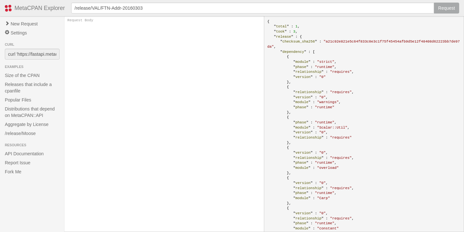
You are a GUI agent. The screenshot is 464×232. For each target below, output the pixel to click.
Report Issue (17, 162)
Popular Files (18, 99)
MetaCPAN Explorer (40, 8)
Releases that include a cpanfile (28, 87)
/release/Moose (20, 133)
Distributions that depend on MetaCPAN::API (30, 112)
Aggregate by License (26, 124)
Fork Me (13, 171)
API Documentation (24, 153)
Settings (16, 32)
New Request (21, 23)
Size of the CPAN (22, 75)
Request (446, 8)
